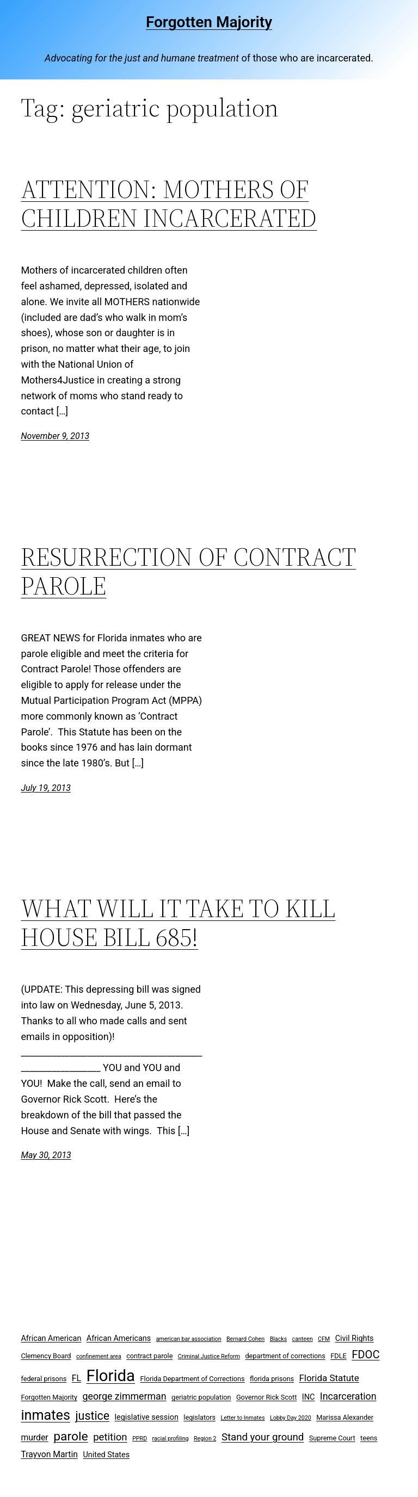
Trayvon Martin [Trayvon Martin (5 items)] (49, 1454)
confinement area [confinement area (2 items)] (98, 1356)
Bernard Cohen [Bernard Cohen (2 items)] (245, 1339)
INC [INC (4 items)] (308, 1397)
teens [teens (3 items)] (368, 1438)
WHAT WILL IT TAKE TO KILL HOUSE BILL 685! (178, 922)
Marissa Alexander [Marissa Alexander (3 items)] (344, 1417)
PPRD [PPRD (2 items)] (139, 1438)
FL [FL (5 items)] (76, 1378)
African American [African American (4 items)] (51, 1338)
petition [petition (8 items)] (110, 1437)
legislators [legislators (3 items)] (199, 1417)
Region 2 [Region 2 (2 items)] (205, 1438)
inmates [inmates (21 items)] (45, 1415)
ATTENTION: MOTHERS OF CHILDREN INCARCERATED (169, 203)
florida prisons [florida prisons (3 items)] (272, 1379)
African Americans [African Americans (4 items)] (119, 1338)
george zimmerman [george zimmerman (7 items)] (125, 1396)
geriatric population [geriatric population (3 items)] (201, 1397)
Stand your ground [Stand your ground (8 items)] (263, 1437)
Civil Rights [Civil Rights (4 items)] (354, 1338)
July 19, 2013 (45, 788)
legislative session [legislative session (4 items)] (147, 1417)
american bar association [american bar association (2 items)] (189, 1339)
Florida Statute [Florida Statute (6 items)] (329, 1377)
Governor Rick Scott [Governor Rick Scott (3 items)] (266, 1397)
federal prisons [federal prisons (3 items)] (43, 1379)
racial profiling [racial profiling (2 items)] (170, 1438)
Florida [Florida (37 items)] (110, 1375)
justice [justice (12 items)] (93, 1415)
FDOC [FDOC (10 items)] (365, 1354)
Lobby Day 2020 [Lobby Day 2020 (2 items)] (290, 1417)
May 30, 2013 (46, 1155)
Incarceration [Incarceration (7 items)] (348, 1396)
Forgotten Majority (209, 22)
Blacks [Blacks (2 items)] (278, 1339)
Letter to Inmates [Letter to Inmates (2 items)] (242, 1417)
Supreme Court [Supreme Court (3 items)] (332, 1438)
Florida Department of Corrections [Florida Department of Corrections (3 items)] (192, 1379)
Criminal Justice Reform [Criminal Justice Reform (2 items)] (209, 1356)
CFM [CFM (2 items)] (324, 1339)
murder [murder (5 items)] (34, 1437)
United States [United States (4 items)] (106, 1454)
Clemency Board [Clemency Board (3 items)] (46, 1356)
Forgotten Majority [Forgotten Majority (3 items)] (49, 1397)
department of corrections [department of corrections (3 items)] (285, 1356)
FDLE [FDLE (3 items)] (338, 1356)
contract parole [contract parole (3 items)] (149, 1356)
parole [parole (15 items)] (70, 1436)
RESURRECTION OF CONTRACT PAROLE (188, 571)
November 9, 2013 (55, 436)
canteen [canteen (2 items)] (302, 1339)
